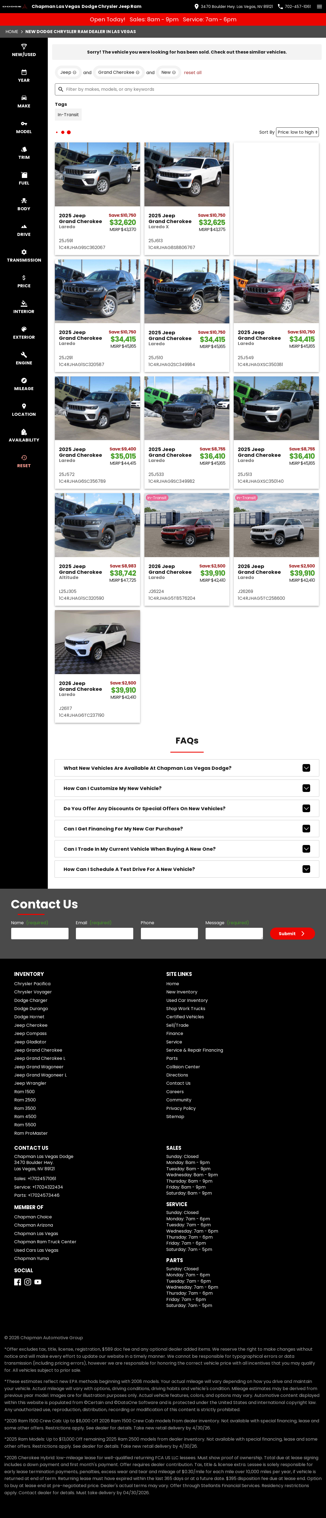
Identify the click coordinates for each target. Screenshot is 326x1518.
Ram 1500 (24, 1092)
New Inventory (181, 992)
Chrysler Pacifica (32, 984)
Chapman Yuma (31, 1258)
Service (174, 1042)
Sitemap (175, 1116)
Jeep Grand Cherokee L (39, 1058)
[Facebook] (17, 1281)
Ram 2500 (25, 1100)
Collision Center (183, 1067)
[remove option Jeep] (68, 72)
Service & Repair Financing (194, 1050)
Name (29, 923)
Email (94, 923)
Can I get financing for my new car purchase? (187, 828)
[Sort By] (297, 132)
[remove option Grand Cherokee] (119, 72)
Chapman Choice (33, 1217)
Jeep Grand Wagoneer (39, 1067)
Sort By (267, 132)
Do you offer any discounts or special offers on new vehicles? (187, 808)
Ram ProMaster (31, 1133)
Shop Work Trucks (185, 1008)
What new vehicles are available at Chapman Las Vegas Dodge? (187, 768)
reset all (192, 72)
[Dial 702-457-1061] (294, 6)
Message (227, 923)
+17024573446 (44, 1195)
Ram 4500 (25, 1116)
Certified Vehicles (185, 1017)
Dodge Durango (31, 1008)
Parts (172, 1058)
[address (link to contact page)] (233, 6)
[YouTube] (37, 1281)
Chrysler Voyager (33, 992)
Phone (147, 923)
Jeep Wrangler (30, 1083)
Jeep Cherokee (31, 1025)
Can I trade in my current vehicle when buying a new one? (187, 849)
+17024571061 (42, 1178)
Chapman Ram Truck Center (45, 1242)
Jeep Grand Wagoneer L (40, 1075)
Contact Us (178, 1083)
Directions (177, 1075)
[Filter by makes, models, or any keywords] (187, 89)
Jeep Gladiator (30, 1042)
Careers (175, 1092)
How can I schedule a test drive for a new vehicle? (187, 869)
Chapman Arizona (33, 1225)
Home (11, 31)
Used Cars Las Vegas (36, 1250)
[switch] (319, 6)
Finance (174, 1033)
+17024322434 (47, 1187)
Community (178, 1100)
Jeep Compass (30, 1033)
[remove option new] (169, 72)
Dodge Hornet (29, 1017)
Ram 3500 (25, 1108)
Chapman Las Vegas (36, 1233)
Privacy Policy (181, 1108)
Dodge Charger (31, 1000)
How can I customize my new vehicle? (187, 788)
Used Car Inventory (187, 1000)
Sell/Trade (177, 1025)
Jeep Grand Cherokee (38, 1050)
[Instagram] (27, 1281)
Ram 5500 (25, 1125)
